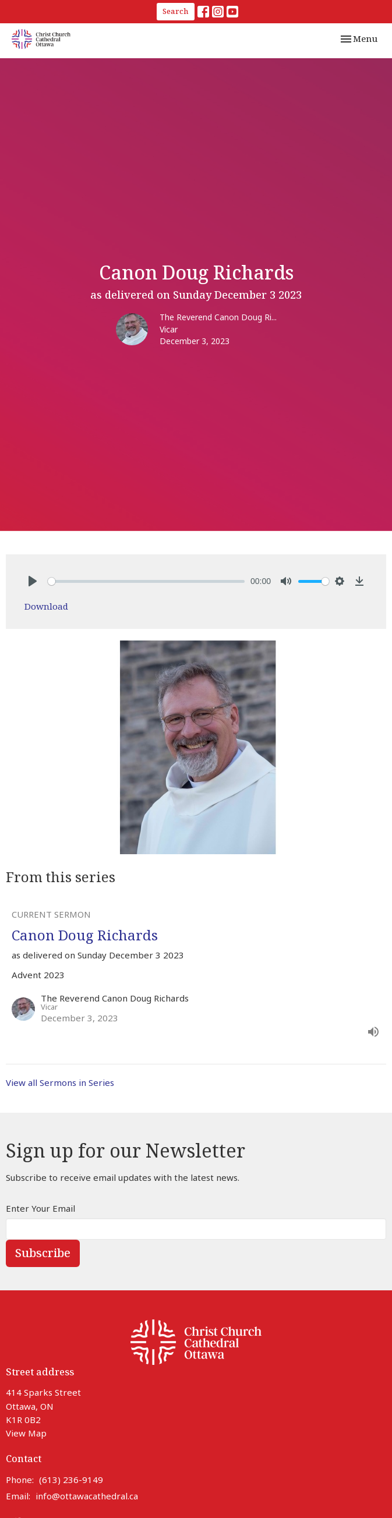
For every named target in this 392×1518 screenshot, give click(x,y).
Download (46, 606)
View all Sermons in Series (60, 1082)
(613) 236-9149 (71, 1479)
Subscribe (42, 1253)
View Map (26, 1433)
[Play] (32, 581)
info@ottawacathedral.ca (87, 1496)
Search (176, 11)
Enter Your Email (40, 1208)
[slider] (146, 581)
